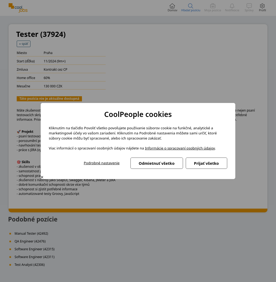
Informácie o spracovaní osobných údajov (180, 148)
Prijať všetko (206, 163)
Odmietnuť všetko (157, 163)
